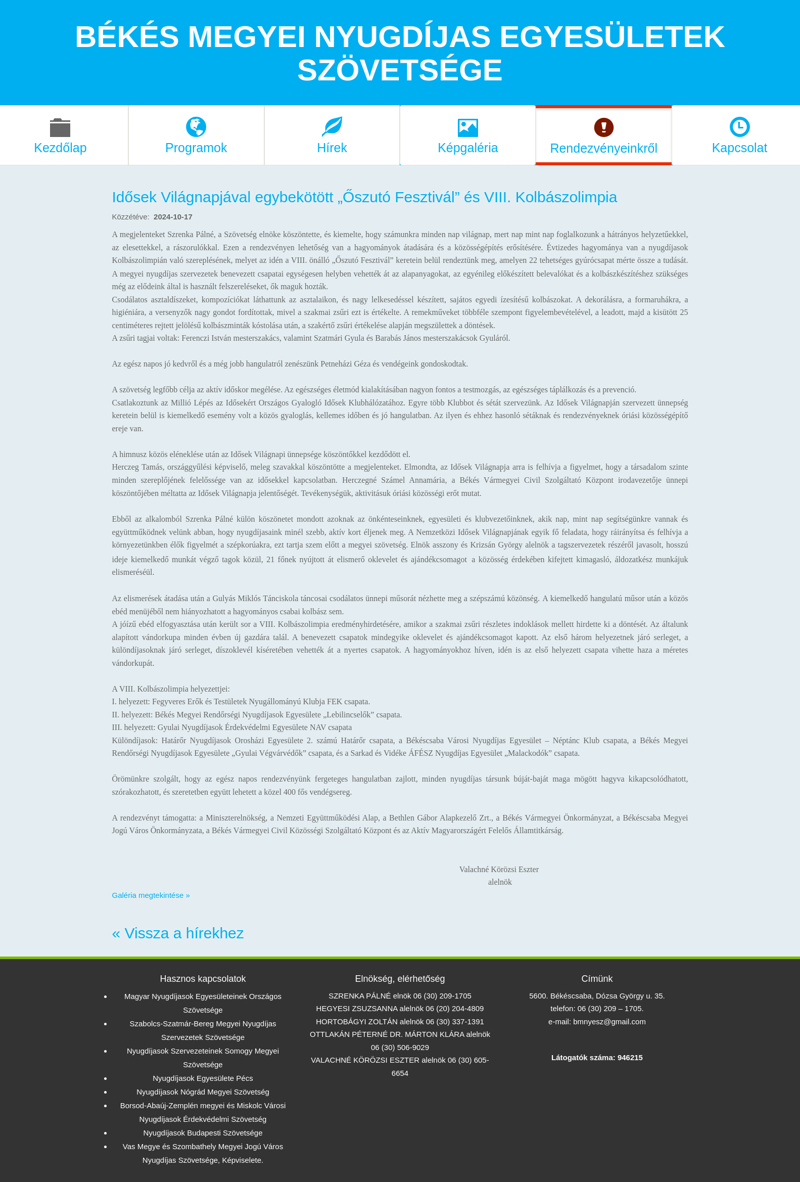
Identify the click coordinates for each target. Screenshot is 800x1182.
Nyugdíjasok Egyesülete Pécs (203, 1078)
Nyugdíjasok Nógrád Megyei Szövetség (202, 1091)
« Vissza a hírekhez (178, 933)
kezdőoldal (400, 98)
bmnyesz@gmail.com (609, 1021)
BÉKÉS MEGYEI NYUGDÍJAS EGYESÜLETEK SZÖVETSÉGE (400, 53)
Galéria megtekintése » (151, 895)
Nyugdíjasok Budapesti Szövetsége (203, 1132)
